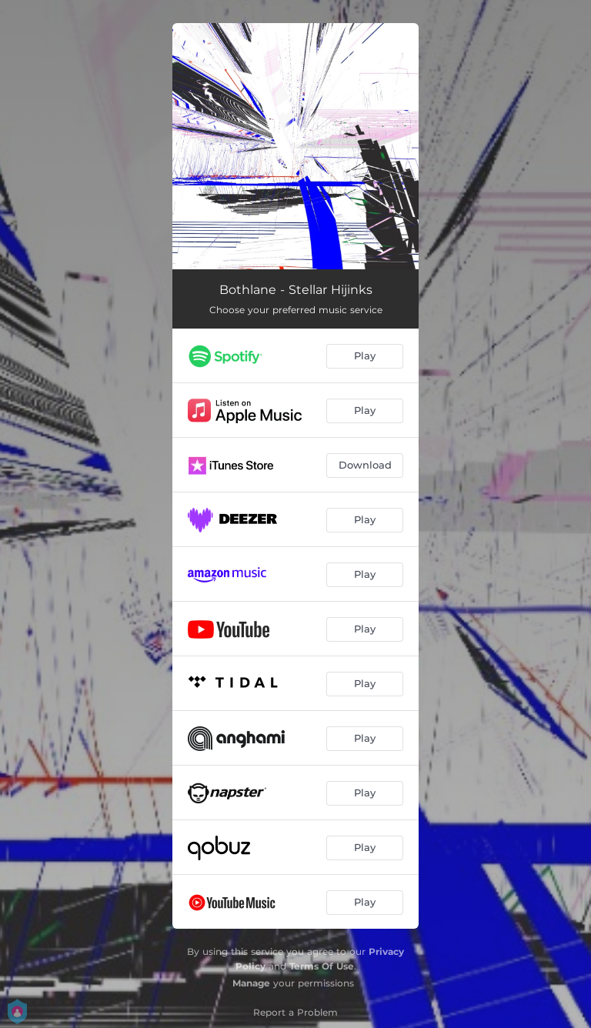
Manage (251, 983)
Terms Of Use (321, 966)
